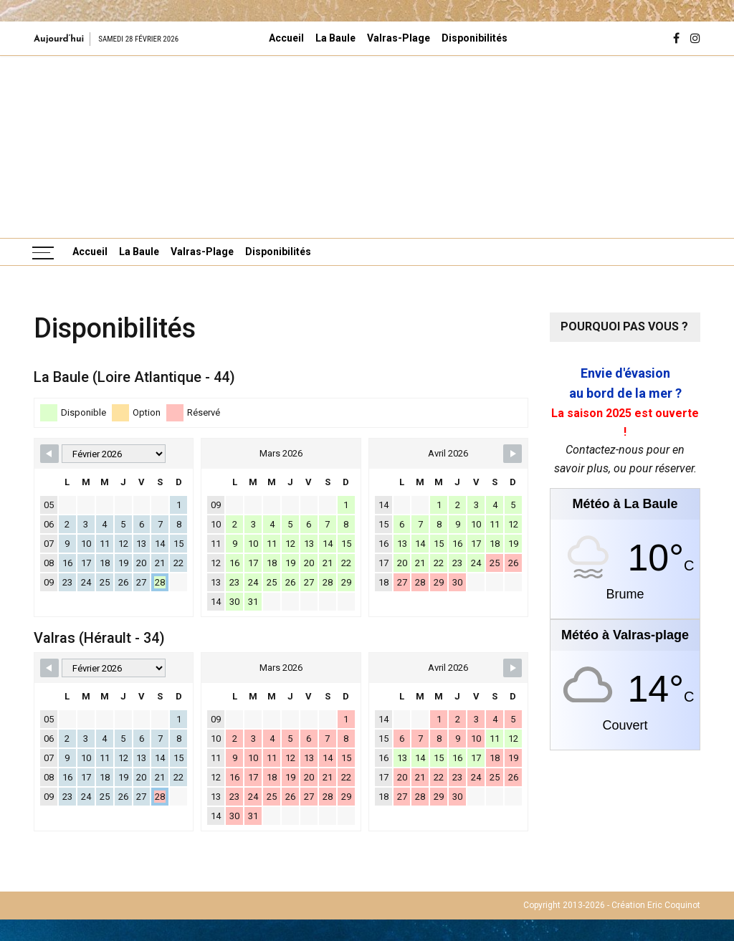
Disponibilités (474, 38)
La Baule (335, 38)
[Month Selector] (114, 453)
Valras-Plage (398, 38)
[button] (55, 146)
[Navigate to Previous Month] (49, 453)
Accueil (286, 38)
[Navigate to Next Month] (512, 453)
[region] (367, 146)
